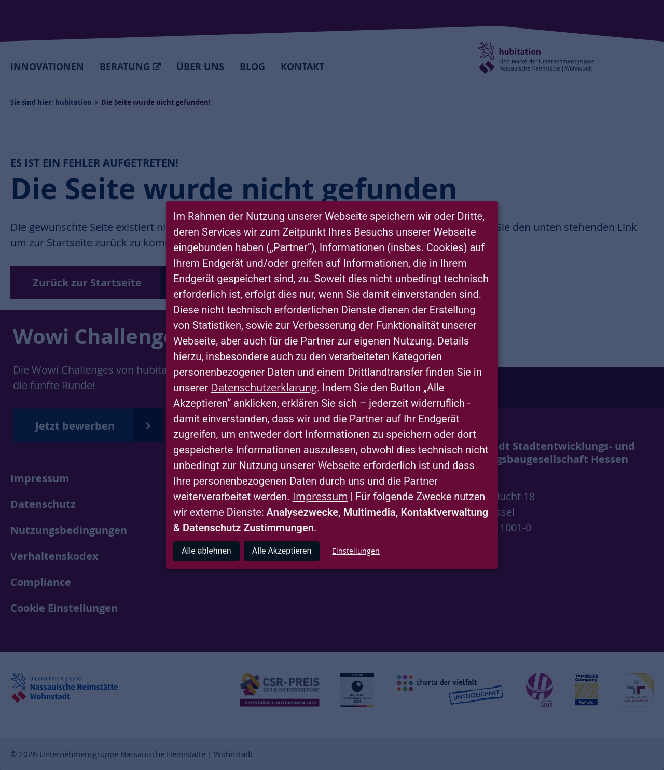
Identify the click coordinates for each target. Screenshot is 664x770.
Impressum (320, 496)
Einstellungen (356, 551)
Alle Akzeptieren (282, 551)
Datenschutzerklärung (264, 387)
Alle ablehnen (206, 551)
